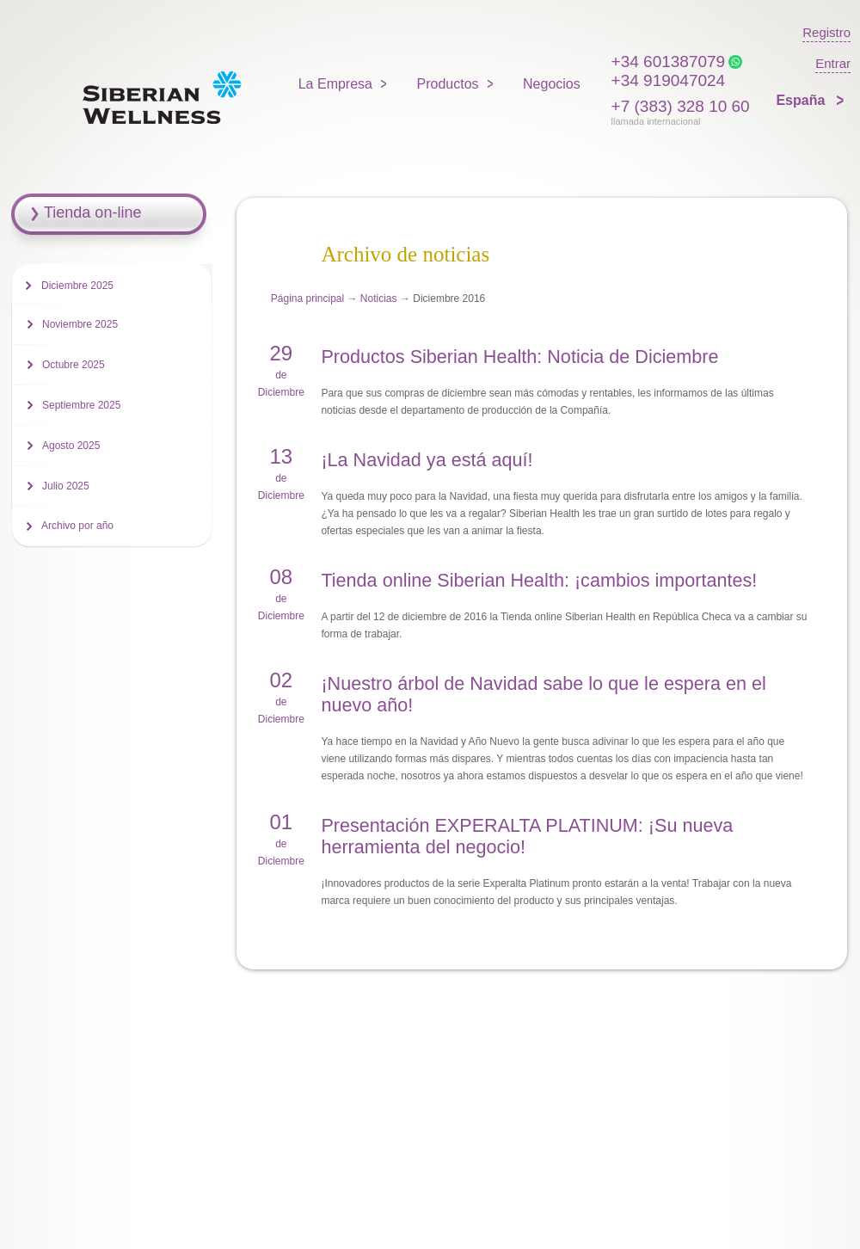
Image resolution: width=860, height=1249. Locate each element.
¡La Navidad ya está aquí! (426, 460)
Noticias (378, 298)
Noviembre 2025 (80, 324)
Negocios (551, 84)
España (802, 100)
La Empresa (335, 84)
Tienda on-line (92, 212)
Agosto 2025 (71, 446)
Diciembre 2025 (77, 286)
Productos (448, 84)
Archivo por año (77, 526)
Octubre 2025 (73, 365)
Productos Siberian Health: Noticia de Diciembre (519, 356)
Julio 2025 (65, 486)
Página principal (307, 298)
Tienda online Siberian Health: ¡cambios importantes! (539, 580)
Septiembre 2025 (81, 405)
